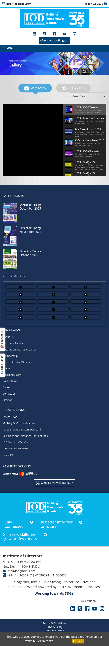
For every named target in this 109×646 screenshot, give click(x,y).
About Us (8, 337)
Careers (7, 387)
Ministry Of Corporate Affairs (20, 423)
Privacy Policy (54, 627)
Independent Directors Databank (22, 429)
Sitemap (7, 400)
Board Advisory (12, 374)
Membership (10, 356)
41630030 (59, 575)
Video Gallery (35, 87)
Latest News (10, 417)
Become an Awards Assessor (19, 349)
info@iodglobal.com (21, 571)
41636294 (42, 575)
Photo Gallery (73, 87)
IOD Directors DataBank (17, 442)
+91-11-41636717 (19, 575)
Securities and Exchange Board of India (26, 436)
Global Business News (16, 448)
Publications (10, 381)
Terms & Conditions (54, 623)
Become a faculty (13, 343)
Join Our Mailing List (54, 40)
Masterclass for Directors (17, 362)
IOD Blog (8, 454)
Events (6, 368)
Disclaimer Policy (55, 630)
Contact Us (9, 393)
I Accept (78, 641)
